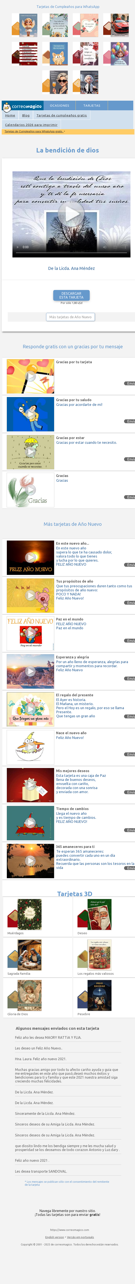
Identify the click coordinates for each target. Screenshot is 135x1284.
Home (10, 115)
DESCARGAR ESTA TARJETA (71, 295)
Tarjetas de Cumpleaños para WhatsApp (67, 7)
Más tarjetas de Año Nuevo (70, 317)
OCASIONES (59, 105)
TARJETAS (91, 105)
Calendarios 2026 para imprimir (31, 125)
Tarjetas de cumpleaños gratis (61, 115)
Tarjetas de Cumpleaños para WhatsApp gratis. (34, 131)
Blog (26, 115)
